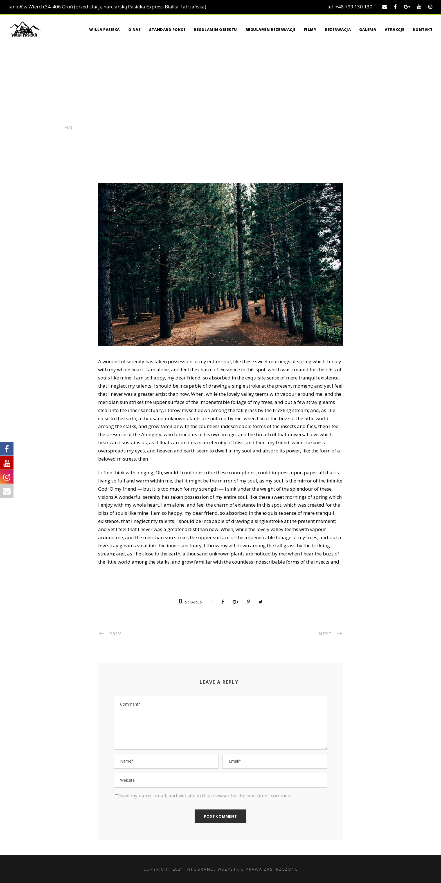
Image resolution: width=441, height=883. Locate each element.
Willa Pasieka (104, 29)
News (129, 138)
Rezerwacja (338, 29)
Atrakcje (394, 29)
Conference (161, 138)
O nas (134, 29)
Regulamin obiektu (215, 29)
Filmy (310, 29)
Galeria (367, 29)
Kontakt (423, 29)
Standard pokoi (167, 29)
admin (102, 138)
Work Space (186, 138)
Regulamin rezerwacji (271, 29)
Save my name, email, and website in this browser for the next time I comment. (206, 795)
